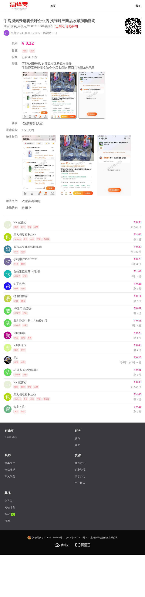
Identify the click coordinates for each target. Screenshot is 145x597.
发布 (77, 438)
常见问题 (10, 476)
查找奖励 (10, 469)
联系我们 (80, 463)
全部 (77, 445)
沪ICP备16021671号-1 (76, 537)
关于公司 (80, 476)
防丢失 (8, 500)
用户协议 (80, 483)
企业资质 (80, 469)
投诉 (7, 521)
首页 (53, 5)
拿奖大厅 (10, 463)
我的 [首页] (138, 5)
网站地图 (10, 507)
